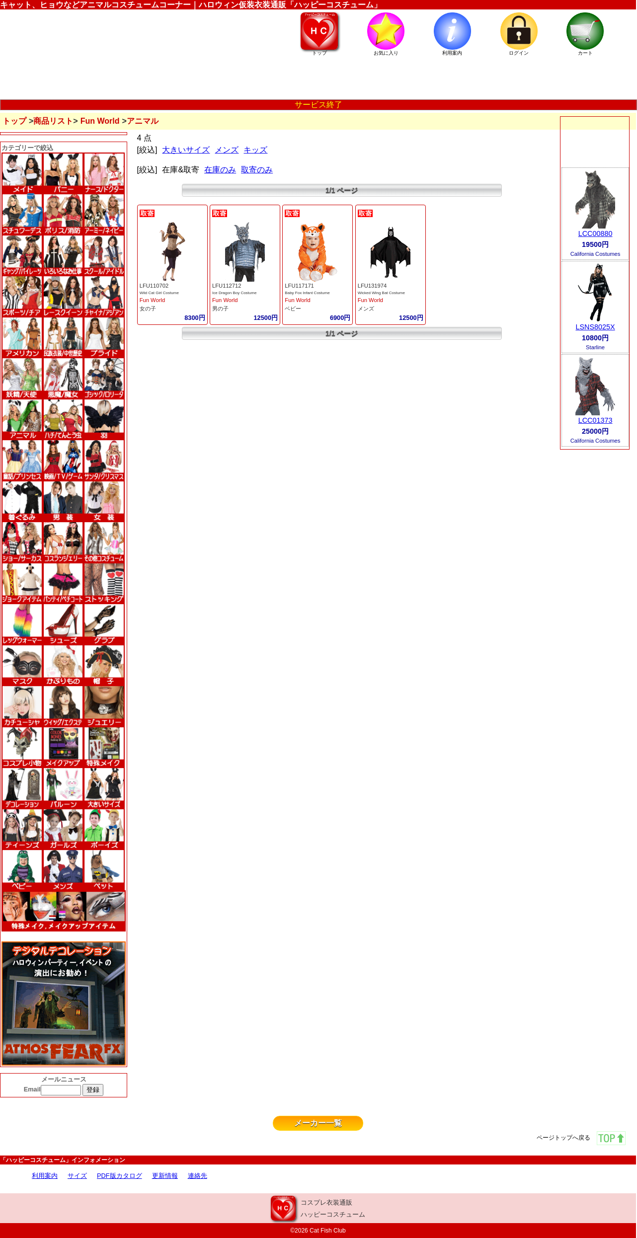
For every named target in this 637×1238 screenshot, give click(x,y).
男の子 (220, 308)
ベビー (293, 308)
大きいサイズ (186, 150)
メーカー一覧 (318, 1123)
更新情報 (165, 1175)
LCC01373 (595, 420)
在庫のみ (220, 169)
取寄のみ (257, 169)
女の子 (148, 308)
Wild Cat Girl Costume (159, 293)
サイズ (77, 1175)
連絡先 (197, 1175)
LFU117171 (299, 286)
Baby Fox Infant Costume (307, 293)
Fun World (100, 121)
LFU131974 (372, 286)
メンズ (227, 150)
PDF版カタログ (119, 1175)
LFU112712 (226, 286)
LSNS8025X (595, 327)
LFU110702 (154, 286)
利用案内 (45, 1175)
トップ (14, 121)
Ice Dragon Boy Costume (234, 293)
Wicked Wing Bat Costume (381, 293)
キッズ (255, 150)
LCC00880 (595, 233)
